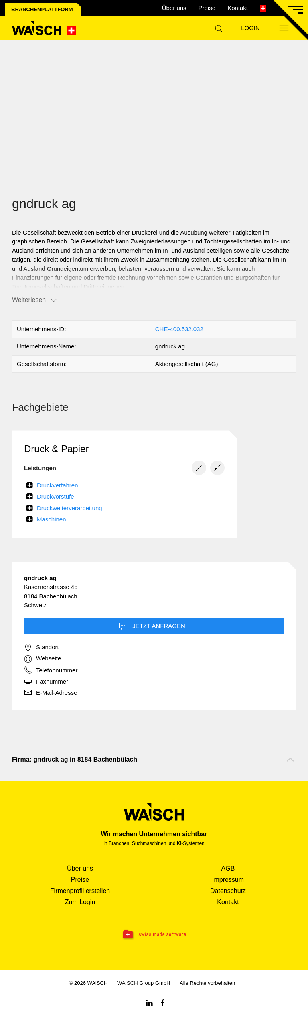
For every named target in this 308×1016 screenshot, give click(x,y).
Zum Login (80, 902)
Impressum (228, 879)
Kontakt (237, 7)
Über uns (174, 7)
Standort (41, 648)
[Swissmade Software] (154, 935)
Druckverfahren (57, 485)
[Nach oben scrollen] (290, 760)
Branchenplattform (42, 9)
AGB (228, 868)
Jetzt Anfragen (152, 626)
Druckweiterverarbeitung (69, 508)
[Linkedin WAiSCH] (149, 1002)
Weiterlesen (35, 300)
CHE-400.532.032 (179, 329)
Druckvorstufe (55, 496)
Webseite (42, 659)
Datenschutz (228, 890)
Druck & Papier (56, 448)
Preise (207, 7)
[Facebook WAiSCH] (163, 1002)
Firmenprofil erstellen (80, 890)
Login (250, 27)
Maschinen (51, 519)
